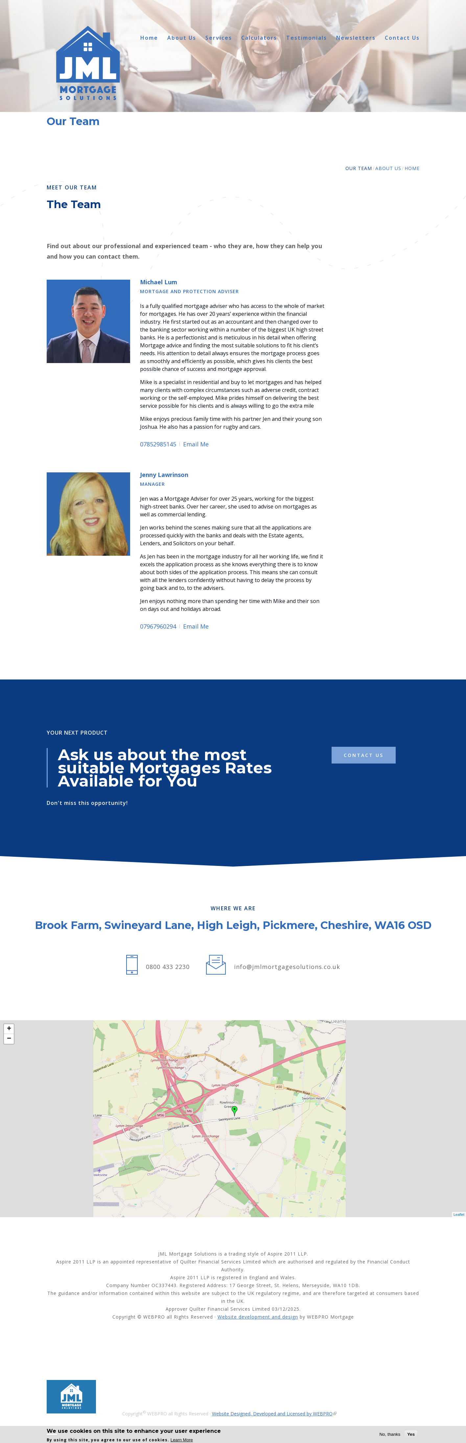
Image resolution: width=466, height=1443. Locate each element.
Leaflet (459, 1215)
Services (218, 37)
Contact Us (402, 37)
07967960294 (158, 626)
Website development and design (258, 1317)
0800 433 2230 (168, 967)
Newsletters (356, 37)
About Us (181, 37)
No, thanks (389, 1434)
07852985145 (158, 444)
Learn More (182, 1439)
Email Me (196, 444)
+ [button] (9, 1029)
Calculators (259, 37)
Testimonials (306, 37)
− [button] (9, 1039)
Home (149, 37)
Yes (411, 1434)
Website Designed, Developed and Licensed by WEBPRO (272, 1414)
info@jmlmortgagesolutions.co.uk (287, 967)
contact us (364, 755)
